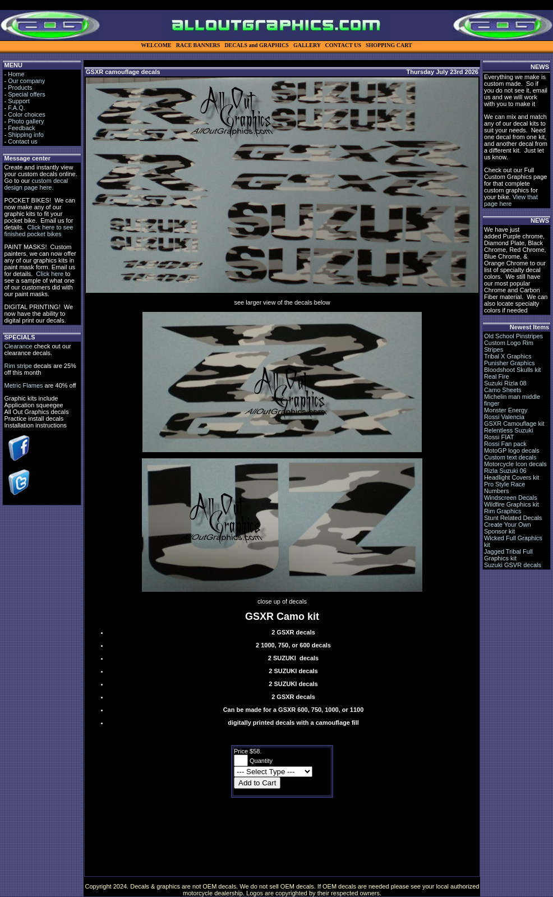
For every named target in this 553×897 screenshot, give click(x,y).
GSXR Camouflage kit (514, 423)
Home (16, 74)
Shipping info (26, 134)
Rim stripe (18, 365)
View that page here (511, 200)
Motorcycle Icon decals (515, 464)
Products (20, 87)
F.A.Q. (16, 107)
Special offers (26, 94)
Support (19, 101)
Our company (26, 80)
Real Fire (496, 376)
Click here (49, 273)
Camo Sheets (503, 390)
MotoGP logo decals (512, 450)
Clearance (18, 346)
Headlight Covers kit (511, 477)
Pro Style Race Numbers (504, 487)
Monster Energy (506, 410)
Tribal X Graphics (508, 356)
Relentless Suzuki (508, 430)
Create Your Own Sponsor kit (507, 528)
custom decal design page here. (36, 184)
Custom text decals (510, 457)
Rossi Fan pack (505, 443)
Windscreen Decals (510, 497)
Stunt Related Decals (513, 517)
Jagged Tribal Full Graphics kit (508, 555)
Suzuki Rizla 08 (505, 383)
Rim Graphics (503, 511)
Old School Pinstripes (513, 336)
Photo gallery (26, 121)
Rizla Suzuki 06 (505, 470)
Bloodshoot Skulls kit (512, 369)
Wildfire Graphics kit (511, 504)
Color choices (26, 114)
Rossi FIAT (499, 437)
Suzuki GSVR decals (512, 565)
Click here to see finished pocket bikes (38, 230)
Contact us (23, 141)
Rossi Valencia (504, 416)
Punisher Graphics (509, 363)
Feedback (21, 128)
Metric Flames (23, 385)
